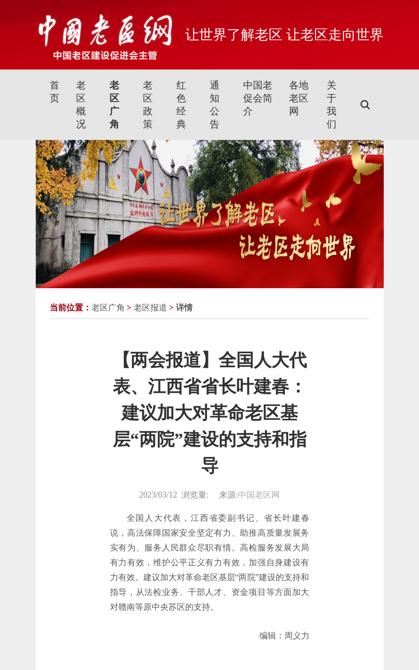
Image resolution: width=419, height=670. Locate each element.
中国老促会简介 (257, 98)
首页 (54, 92)
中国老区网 (259, 494)
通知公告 (214, 105)
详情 (184, 307)
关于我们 (331, 105)
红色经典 (181, 105)
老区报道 (150, 307)
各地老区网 (299, 98)
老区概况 (81, 105)
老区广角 (114, 105)
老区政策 (148, 105)
